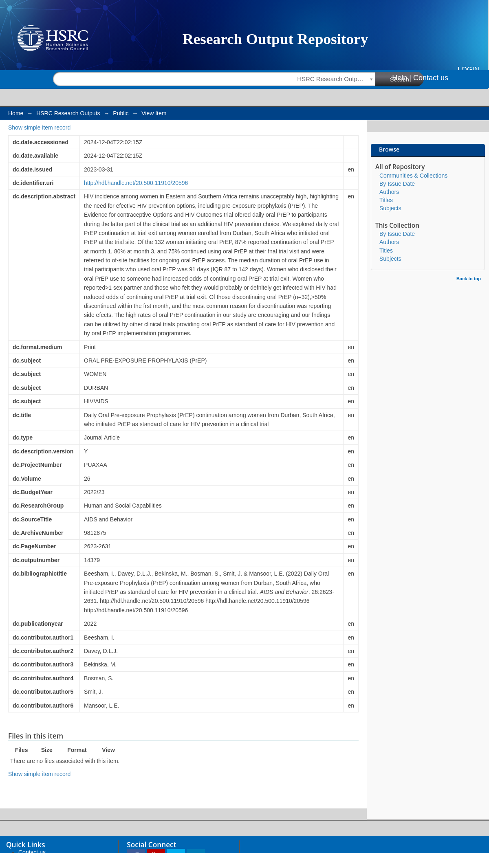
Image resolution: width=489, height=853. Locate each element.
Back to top (468, 278)
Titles (386, 200)
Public (120, 113)
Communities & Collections (413, 175)
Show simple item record (39, 127)
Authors (389, 192)
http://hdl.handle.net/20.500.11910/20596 (136, 183)
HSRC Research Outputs (68, 113)
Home (15, 113)
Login (468, 69)
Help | (401, 78)
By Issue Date (397, 183)
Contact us (430, 78)
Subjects (390, 208)
